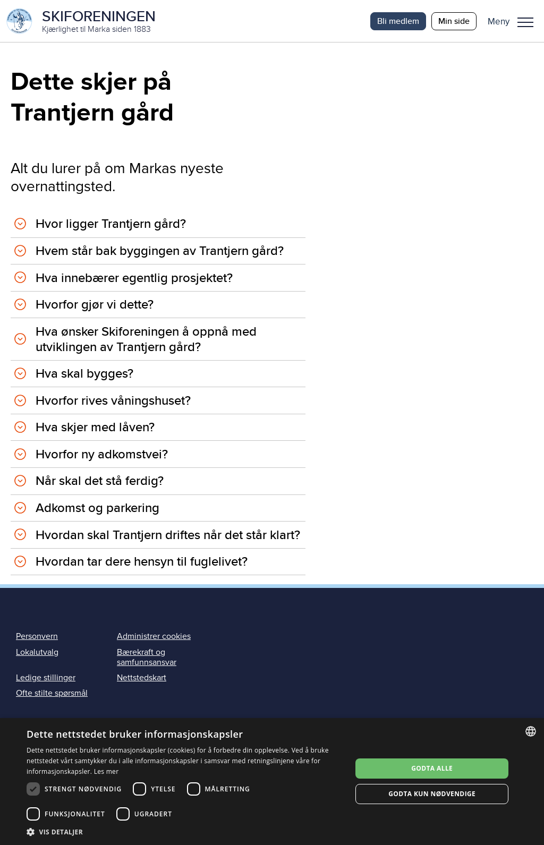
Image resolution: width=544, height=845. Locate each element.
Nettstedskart (141, 678)
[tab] (158, 224)
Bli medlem (398, 21)
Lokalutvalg (37, 652)
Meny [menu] (525, 22)
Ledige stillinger (45, 678)
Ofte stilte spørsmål (52, 693)
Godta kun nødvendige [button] (431, 793)
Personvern (37, 636)
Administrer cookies (154, 636)
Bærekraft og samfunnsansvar (146, 657)
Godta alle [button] (432, 768)
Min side (454, 21)
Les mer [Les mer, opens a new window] (106, 771)
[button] (514, 21)
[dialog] (272, 781)
